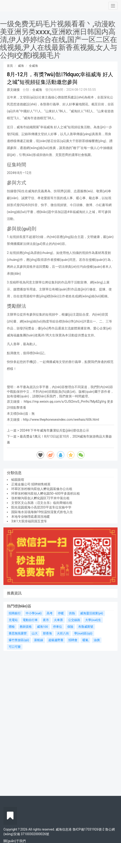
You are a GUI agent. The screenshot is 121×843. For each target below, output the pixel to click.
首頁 (10, 65)
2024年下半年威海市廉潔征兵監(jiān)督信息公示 (54, 430)
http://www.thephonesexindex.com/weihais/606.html (61, 419)
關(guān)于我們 (14, 841)
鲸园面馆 (17, 479)
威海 (21, 65)
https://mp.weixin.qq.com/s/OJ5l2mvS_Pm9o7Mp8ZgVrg (65, 401)
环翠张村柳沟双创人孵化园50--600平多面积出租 (45, 493)
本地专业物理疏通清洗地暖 (30, 516)
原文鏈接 (13, 89)
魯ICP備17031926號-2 (88, 829)
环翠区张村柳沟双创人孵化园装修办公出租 (41, 489)
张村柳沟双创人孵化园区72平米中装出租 (40, 498)
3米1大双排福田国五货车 (29, 521)
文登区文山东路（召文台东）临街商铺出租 (41, 503)
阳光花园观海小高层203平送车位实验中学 (41, 507)
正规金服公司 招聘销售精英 (31, 484)
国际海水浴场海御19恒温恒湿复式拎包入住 (42, 512)
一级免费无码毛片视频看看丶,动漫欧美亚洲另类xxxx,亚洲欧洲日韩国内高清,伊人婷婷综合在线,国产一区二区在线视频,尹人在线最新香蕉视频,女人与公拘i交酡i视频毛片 (58, 40)
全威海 (33, 65)
